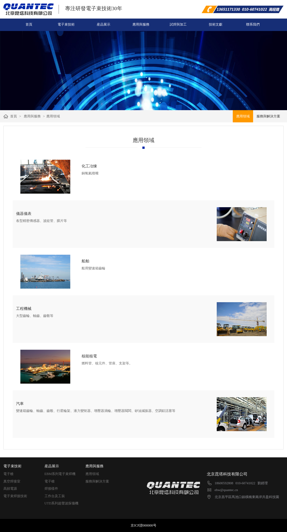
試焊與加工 (178, 24)
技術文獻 (215, 24)
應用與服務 (140, 24)
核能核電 (89, 356)
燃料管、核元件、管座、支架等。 (107, 363)
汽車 (20, 403)
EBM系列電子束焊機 (60, 474)
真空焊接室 (11, 481)
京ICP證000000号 (143, 525)
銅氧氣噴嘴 (90, 173)
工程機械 (23, 308)
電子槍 (8, 474)
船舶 (85, 261)
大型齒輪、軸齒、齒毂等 (34, 316)
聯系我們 (253, 24)
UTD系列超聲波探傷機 (62, 503)
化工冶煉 (89, 166)
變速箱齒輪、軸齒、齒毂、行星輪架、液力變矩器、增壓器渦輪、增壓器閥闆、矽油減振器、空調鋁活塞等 (95, 411)
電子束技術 (66, 24)
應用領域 (92, 474)
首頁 (29, 24)
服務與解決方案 (97, 481)
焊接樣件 (51, 488)
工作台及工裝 (55, 496)
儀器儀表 (23, 213)
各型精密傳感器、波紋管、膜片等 (41, 221)
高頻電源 (10, 488)
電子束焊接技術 (15, 496)
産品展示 (103, 24)
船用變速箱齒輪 (93, 268)
